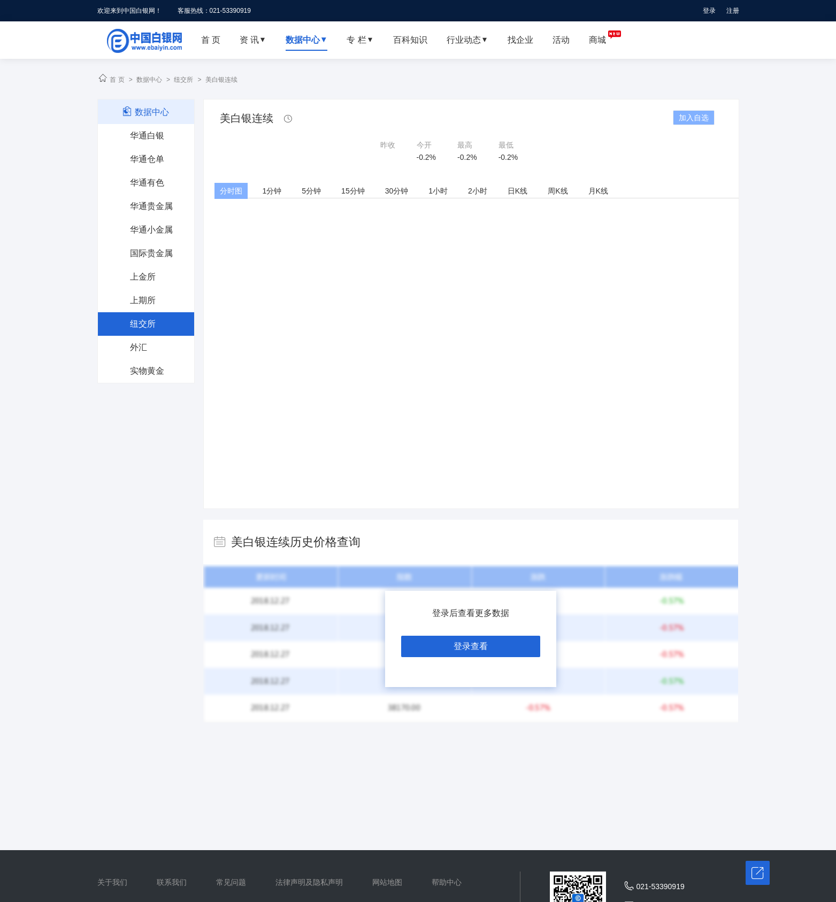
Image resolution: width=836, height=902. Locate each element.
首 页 (117, 79)
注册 (732, 10)
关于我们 (112, 882)
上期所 (143, 300)
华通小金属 (151, 229)
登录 (709, 10)
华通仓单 (147, 159)
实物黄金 (147, 370)
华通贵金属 (151, 206)
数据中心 (149, 79)
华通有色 (147, 182)
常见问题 (231, 882)
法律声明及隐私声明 (309, 882)
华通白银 (147, 135)
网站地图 (387, 882)
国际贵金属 (151, 253)
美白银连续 (221, 79)
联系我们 (172, 882)
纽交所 (183, 79)
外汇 (138, 347)
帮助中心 (447, 882)
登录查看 (471, 646)
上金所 (143, 276)
